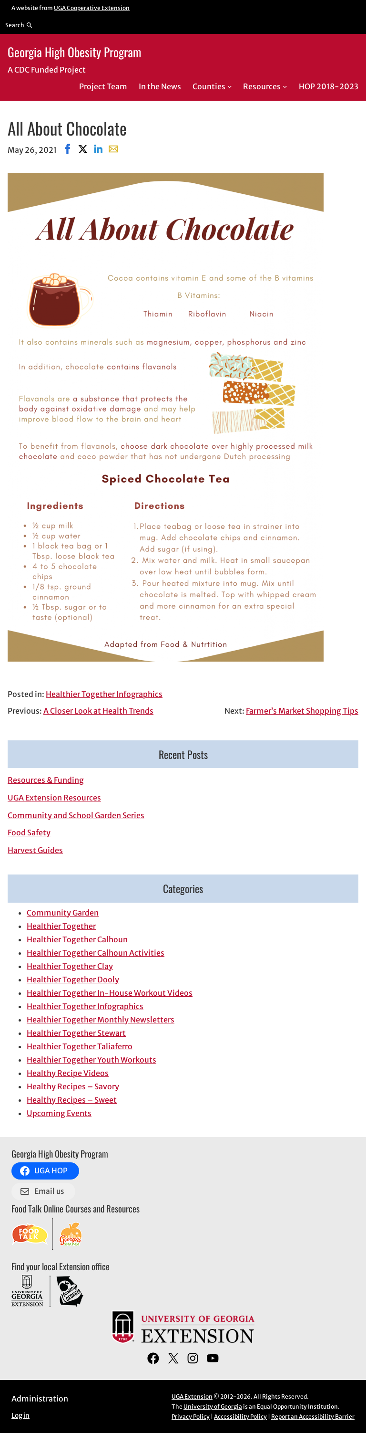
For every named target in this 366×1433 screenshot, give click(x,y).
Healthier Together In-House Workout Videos (110, 993)
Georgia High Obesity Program (74, 52)
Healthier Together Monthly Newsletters (100, 1019)
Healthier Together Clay (70, 966)
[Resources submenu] (285, 86)
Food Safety (29, 832)
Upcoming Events (59, 1113)
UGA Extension (192, 1396)
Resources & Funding (46, 780)
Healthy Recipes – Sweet (72, 1100)
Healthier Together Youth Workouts (91, 1059)
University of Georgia (212, 1406)
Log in (20, 1416)
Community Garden (63, 912)
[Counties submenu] (229, 86)
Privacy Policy (191, 1416)
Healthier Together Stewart (76, 1033)
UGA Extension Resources (54, 797)
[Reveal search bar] (19, 24)
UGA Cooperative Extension (92, 7)
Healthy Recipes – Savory (73, 1086)
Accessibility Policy (240, 1416)
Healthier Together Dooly (73, 979)
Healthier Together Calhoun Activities (95, 953)
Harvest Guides (35, 850)
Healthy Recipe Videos (68, 1073)
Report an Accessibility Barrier (313, 1416)
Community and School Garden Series (76, 815)
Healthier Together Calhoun (77, 939)
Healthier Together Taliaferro (79, 1046)
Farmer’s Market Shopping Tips (302, 711)
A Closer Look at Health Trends (98, 711)
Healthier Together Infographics (104, 694)
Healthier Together (61, 926)
